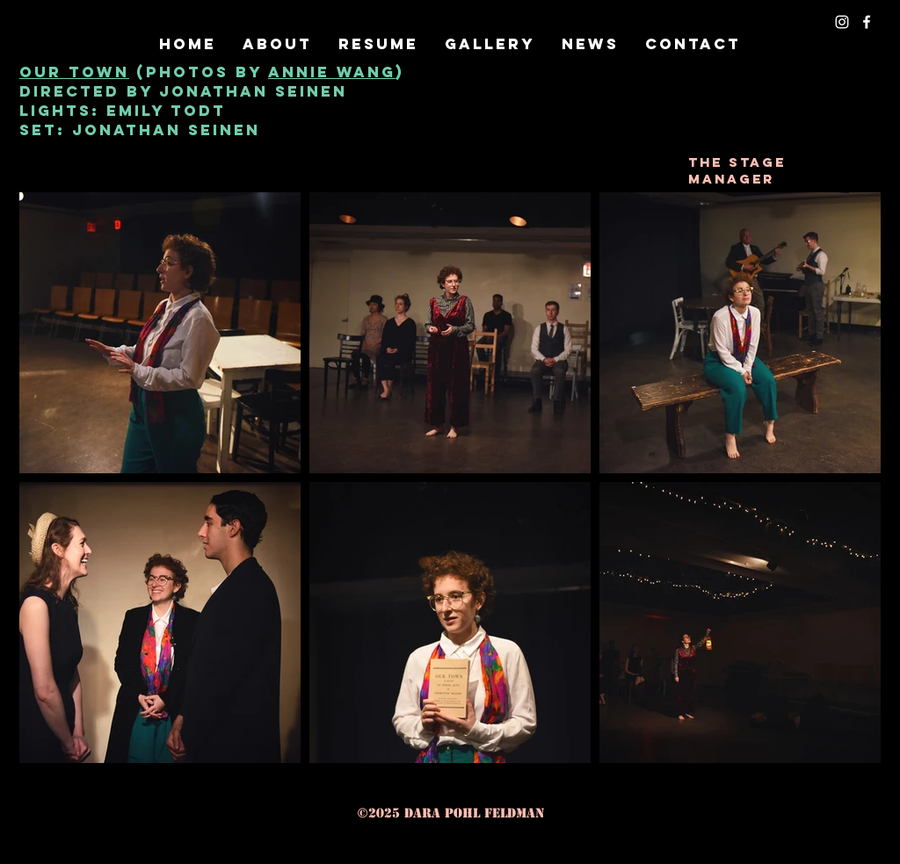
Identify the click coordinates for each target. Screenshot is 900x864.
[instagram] (842, 22)
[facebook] (866, 22)
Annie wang (332, 72)
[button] (490, 44)
